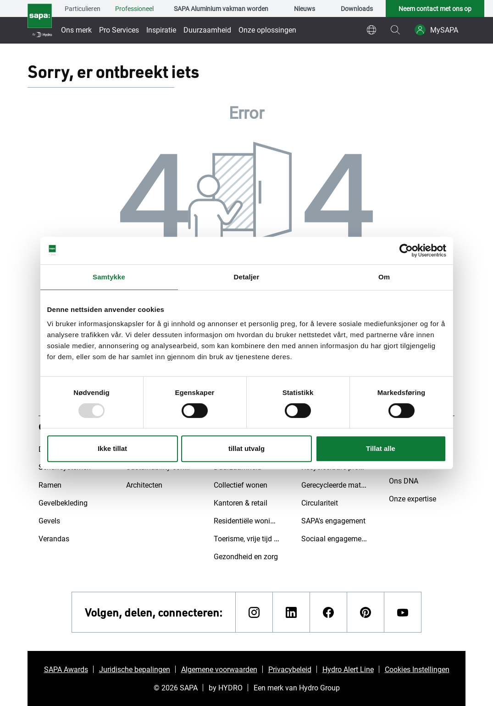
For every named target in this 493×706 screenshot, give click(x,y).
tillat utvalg (246, 448)
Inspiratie (161, 29)
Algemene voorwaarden (219, 669)
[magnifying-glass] (395, 30)
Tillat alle (380, 448)
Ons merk (76, 29)
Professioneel (134, 8)
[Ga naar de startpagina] (40, 22)
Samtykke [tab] (109, 277)
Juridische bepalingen (134, 669)
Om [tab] (384, 277)
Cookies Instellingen (417, 669)
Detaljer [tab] (247, 277)
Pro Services (119, 29)
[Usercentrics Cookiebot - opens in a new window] (406, 250)
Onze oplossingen (267, 29)
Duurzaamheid (207, 29)
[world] (371, 30)
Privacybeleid (289, 669)
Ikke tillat (112, 448)
